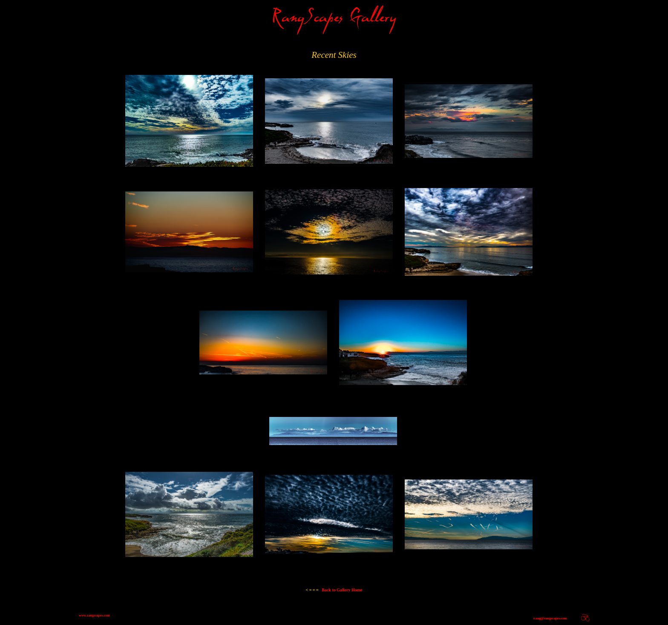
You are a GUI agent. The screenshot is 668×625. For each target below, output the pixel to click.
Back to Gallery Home (333, 590)
